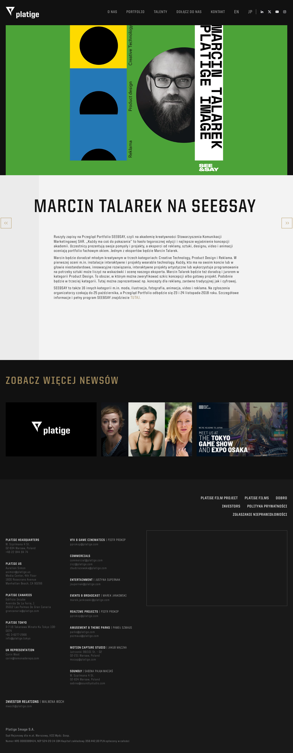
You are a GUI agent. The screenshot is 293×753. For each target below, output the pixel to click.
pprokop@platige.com (84, 544)
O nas (112, 12)
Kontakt (218, 12)
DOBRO (281, 498)
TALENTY (160, 12)
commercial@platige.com (86, 560)
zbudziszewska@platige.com (88, 568)
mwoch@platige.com (19, 706)
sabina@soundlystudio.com (87, 683)
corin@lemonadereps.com (22, 658)
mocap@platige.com (83, 659)
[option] (51, 429)
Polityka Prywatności (267, 506)
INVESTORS (231, 506)
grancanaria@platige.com (22, 611)
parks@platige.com (82, 632)
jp (250, 12)
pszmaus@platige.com (84, 636)
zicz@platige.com (81, 564)
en (236, 12)
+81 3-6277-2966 (16, 634)
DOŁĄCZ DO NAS (189, 12)
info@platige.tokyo (18, 638)
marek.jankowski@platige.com (90, 600)
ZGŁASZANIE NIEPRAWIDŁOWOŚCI (260, 515)
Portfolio (135, 12)
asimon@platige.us (18, 572)
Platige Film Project (219, 498)
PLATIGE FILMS (257, 498)
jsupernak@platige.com (85, 584)
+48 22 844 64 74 (17, 552)
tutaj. (135, 298)
